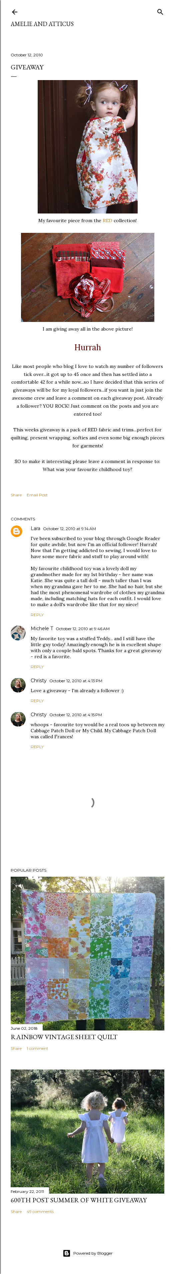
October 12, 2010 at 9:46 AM (83, 628)
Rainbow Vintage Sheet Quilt (64, 1036)
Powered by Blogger (88, 1253)
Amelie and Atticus (42, 24)
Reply (37, 614)
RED (107, 221)
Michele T (42, 628)
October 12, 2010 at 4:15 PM (75, 714)
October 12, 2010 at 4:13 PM (75, 680)
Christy (39, 681)
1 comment (37, 1048)
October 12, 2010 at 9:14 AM (69, 528)
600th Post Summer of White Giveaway (79, 1200)
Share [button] (16, 494)
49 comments (40, 1211)
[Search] (160, 10)
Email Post (37, 494)
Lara (35, 528)
